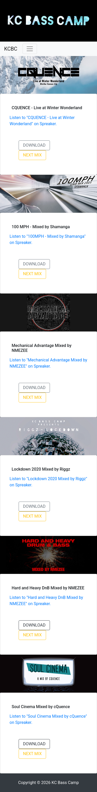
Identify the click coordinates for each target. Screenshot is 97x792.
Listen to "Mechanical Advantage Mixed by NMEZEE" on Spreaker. (48, 363)
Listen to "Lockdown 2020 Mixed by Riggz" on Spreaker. (48, 481)
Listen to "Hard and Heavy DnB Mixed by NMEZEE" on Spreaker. (46, 600)
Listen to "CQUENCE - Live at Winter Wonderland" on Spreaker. (42, 120)
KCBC (10, 49)
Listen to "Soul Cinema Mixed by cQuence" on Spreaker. (48, 719)
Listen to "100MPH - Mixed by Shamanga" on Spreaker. (48, 239)
